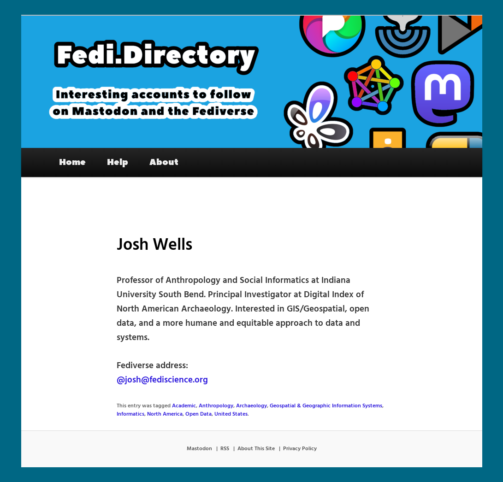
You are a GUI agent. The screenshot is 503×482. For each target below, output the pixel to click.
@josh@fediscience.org (162, 380)
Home (72, 162)
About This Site (256, 449)
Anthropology (216, 406)
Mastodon (199, 449)
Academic (184, 406)
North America (165, 414)
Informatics (130, 414)
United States (231, 414)
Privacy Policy (300, 449)
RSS (224, 449)
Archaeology (251, 406)
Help (117, 162)
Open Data (198, 414)
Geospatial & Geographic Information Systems (326, 406)
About (163, 162)
